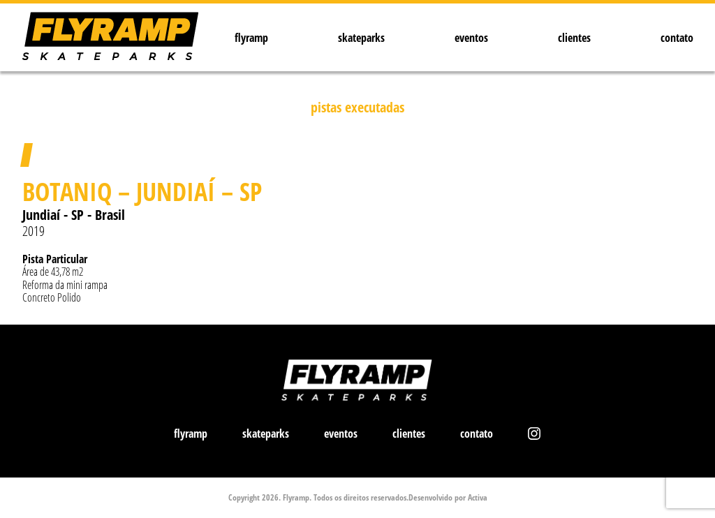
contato (677, 37)
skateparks (361, 37)
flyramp (251, 37)
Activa (477, 497)
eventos (471, 37)
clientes (574, 37)
